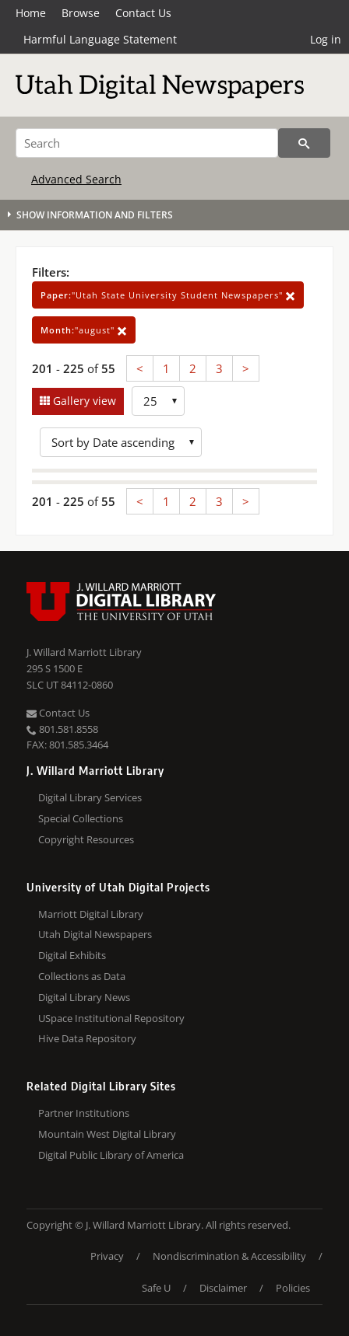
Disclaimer (223, 1288)
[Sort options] (121, 442)
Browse (81, 12)
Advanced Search (76, 179)
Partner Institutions (83, 1113)
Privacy (107, 1256)
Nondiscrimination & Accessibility (229, 1256)
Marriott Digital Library (90, 914)
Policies (293, 1288)
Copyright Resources (86, 839)
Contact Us (143, 12)
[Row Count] (158, 401)
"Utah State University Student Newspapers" (168, 295)
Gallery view (83, 400)
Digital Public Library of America (111, 1155)
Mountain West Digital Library (107, 1134)
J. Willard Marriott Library (84, 652)
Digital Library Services (90, 797)
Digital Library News (84, 997)
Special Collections (80, 818)
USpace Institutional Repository (111, 1018)
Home (31, 12)
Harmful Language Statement (100, 39)
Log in (325, 39)
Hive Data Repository (87, 1038)
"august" (84, 330)
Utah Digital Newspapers (95, 934)
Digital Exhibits (72, 955)
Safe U (156, 1288)
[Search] (147, 143)
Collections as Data (81, 976)
